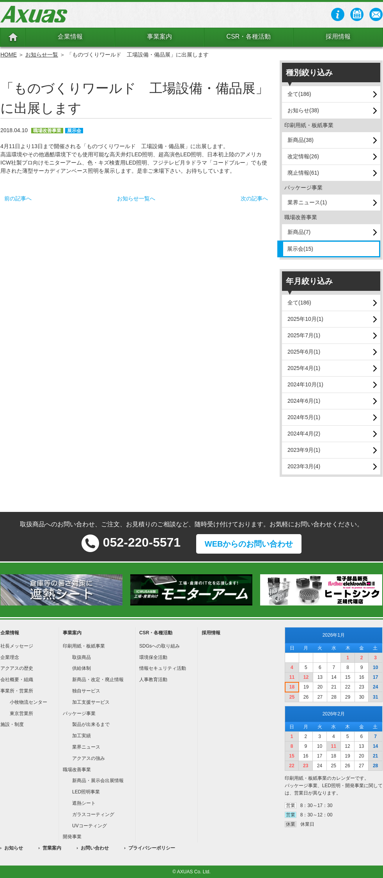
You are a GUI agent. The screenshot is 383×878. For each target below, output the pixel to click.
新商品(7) (298, 232)
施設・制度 (12, 724)
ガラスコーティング (93, 814)
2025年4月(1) (303, 368)
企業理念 (9, 657)
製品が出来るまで (91, 724)
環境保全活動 (153, 657)
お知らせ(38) (303, 110)
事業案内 (159, 36)
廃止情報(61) (303, 173)
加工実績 (81, 735)
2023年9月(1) (303, 450)
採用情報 (338, 36)
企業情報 (70, 36)
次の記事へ (254, 198)
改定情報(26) (303, 156)
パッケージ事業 (79, 713)
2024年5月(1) (303, 417)
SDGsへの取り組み (159, 646)
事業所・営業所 (16, 691)
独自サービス (86, 691)
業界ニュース (86, 747)
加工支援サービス (91, 702)
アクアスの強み (88, 758)
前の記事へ (18, 198)
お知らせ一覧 (41, 54)
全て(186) (299, 94)
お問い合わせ (95, 848)
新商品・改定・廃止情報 (98, 679)
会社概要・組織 (16, 679)
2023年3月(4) (303, 466)
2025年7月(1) (303, 335)
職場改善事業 (77, 769)
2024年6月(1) (303, 401)
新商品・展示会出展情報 (98, 780)
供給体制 (81, 668)
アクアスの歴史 (16, 668)
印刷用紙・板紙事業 (84, 646)
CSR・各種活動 (249, 36)
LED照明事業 (86, 792)
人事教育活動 (153, 679)
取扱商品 (81, 657)
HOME (8, 54)
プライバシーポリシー (151, 848)
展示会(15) (300, 249)
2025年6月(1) (303, 352)
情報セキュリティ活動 (162, 668)
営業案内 (52, 848)
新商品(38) (300, 140)
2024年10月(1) (305, 384)
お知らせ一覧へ (136, 198)
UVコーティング (89, 825)
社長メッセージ (16, 646)
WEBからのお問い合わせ (249, 544)
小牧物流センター (28, 702)
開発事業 (72, 836)
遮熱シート (84, 803)
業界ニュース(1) (307, 202)
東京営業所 (21, 713)
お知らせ (13, 848)
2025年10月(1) (305, 319)
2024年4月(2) (303, 433)
